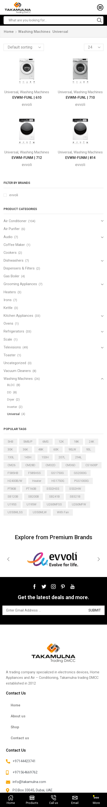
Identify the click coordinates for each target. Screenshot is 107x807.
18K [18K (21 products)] (76, 441)
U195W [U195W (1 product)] (32, 504)
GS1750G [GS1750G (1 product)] (57, 473)
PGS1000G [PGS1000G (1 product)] (81, 481)
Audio (8, 237)
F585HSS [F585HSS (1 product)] (34, 473)
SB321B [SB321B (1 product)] (75, 496)
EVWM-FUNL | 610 (26, 97)
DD (9, 392)
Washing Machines (34, 31)
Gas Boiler (11, 276)
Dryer (10, 399)
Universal (11, 92)
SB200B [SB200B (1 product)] (33, 496)
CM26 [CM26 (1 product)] (11, 465)
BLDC (11, 385)
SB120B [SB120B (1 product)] (13, 496)
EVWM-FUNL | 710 (80, 97)
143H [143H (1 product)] (27, 457)
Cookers (10, 252)
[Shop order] (24, 47)
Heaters (10, 292)
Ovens (8, 323)
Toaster (10, 355)
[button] (8, 559)
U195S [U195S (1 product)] (12, 504)
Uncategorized (15, 363)
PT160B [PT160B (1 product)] (31, 488)
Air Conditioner (15, 221)
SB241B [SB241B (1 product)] (54, 496)
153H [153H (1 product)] (45, 457)
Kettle (8, 308)
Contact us (20, 738)
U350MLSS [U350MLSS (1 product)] (15, 512)
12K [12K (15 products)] (61, 441)
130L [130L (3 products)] (11, 457)
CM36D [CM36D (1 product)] (70, 465)
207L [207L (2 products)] (62, 457)
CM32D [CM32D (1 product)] (51, 465)
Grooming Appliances (20, 284)
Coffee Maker (14, 245)
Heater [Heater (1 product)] (36, 481)
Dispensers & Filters (19, 268)
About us (18, 716)
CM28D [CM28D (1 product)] (30, 465)
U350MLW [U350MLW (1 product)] (40, 512)
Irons (8, 300)
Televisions (12, 347)
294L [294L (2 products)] (78, 457)
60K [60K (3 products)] (56, 449)
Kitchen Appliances (18, 315)
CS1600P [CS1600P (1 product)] (91, 465)
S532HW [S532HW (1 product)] (75, 488)
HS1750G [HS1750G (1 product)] (57, 481)
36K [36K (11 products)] (25, 449)
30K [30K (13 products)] (10, 449)
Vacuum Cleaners (17, 371)
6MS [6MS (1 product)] (45, 441)
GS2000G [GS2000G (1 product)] (80, 473)
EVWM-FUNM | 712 (27, 158)
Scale (8, 339)
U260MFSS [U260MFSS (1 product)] (54, 504)
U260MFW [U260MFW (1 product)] (79, 504)
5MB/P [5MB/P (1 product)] (27, 441)
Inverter (12, 407)
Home (9, 31)
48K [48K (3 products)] (40, 449)
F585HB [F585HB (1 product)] (13, 473)
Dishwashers (13, 260)
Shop (15, 727)
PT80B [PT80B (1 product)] (12, 488)
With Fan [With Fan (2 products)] (63, 512)
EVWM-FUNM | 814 (80, 158)
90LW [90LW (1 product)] (72, 449)
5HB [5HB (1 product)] (10, 441)
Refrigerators (14, 331)
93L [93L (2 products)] (88, 449)
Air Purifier (12, 229)
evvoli (27, 104)
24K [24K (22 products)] (91, 441)
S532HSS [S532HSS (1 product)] (53, 488)
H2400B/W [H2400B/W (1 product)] (15, 481)
